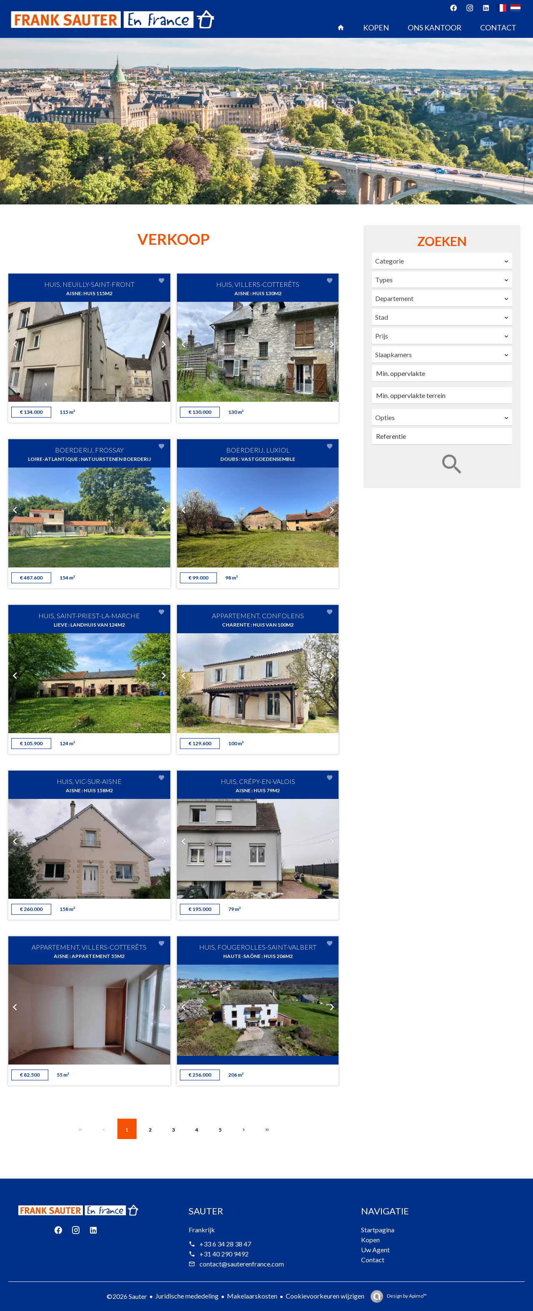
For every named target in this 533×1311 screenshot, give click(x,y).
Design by (406, 1296)
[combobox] (442, 261)
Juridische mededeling (187, 1296)
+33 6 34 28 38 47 (225, 1244)
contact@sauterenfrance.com (241, 1264)
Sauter (206, 1210)
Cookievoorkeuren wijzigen (325, 1296)
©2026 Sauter (127, 1296)
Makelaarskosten (252, 1296)
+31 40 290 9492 (224, 1254)
